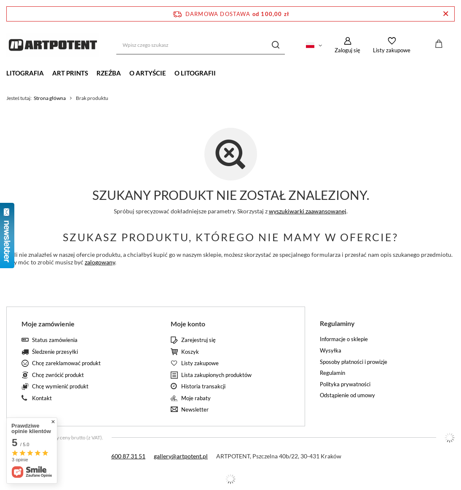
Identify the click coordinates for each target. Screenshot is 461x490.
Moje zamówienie (48, 324)
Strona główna (50, 98)
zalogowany (100, 262)
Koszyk (190, 352)
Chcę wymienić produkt (60, 386)
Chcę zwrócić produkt (58, 375)
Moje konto (188, 324)
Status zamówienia (55, 340)
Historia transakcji (203, 386)
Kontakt (42, 398)
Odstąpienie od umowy (347, 395)
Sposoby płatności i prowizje (353, 362)
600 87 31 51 (128, 456)
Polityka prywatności (345, 384)
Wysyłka (330, 350)
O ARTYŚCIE (147, 73)
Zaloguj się (347, 50)
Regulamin (332, 373)
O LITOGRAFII (195, 73)
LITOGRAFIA (25, 73)
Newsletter (195, 410)
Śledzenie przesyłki (55, 352)
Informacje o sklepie (344, 339)
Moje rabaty (196, 398)
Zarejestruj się (198, 340)
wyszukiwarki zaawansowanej (307, 211)
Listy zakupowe (391, 50)
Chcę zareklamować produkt (66, 363)
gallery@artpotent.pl (181, 456)
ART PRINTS (70, 73)
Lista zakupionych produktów (216, 375)
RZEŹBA (108, 73)
